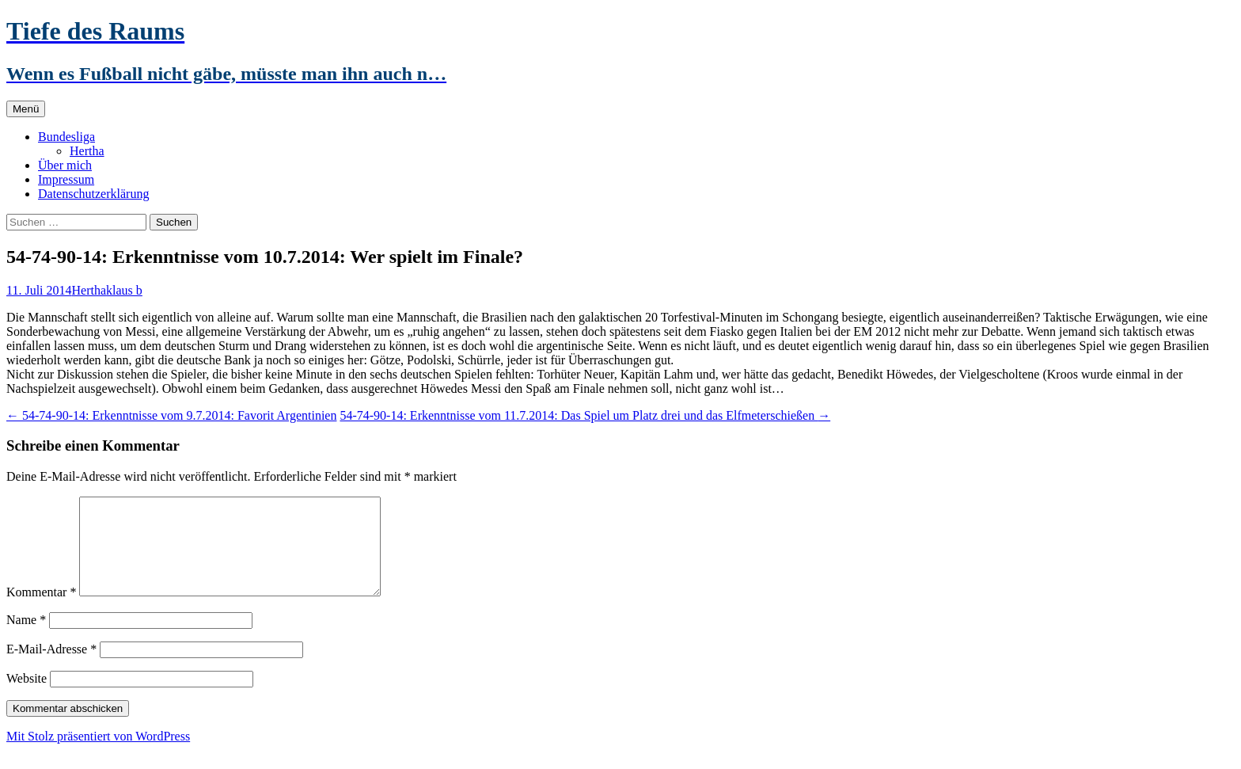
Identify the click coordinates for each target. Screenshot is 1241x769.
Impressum (66, 179)
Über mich (65, 165)
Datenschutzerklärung (93, 193)
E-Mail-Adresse (51, 668)
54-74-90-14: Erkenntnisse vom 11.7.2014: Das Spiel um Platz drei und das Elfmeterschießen (585, 415)
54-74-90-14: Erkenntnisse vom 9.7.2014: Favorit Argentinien (171, 415)
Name (26, 638)
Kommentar (41, 611)
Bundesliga (66, 136)
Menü (26, 109)
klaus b (124, 290)
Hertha (87, 151)
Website (26, 697)
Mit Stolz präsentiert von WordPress (98, 755)
